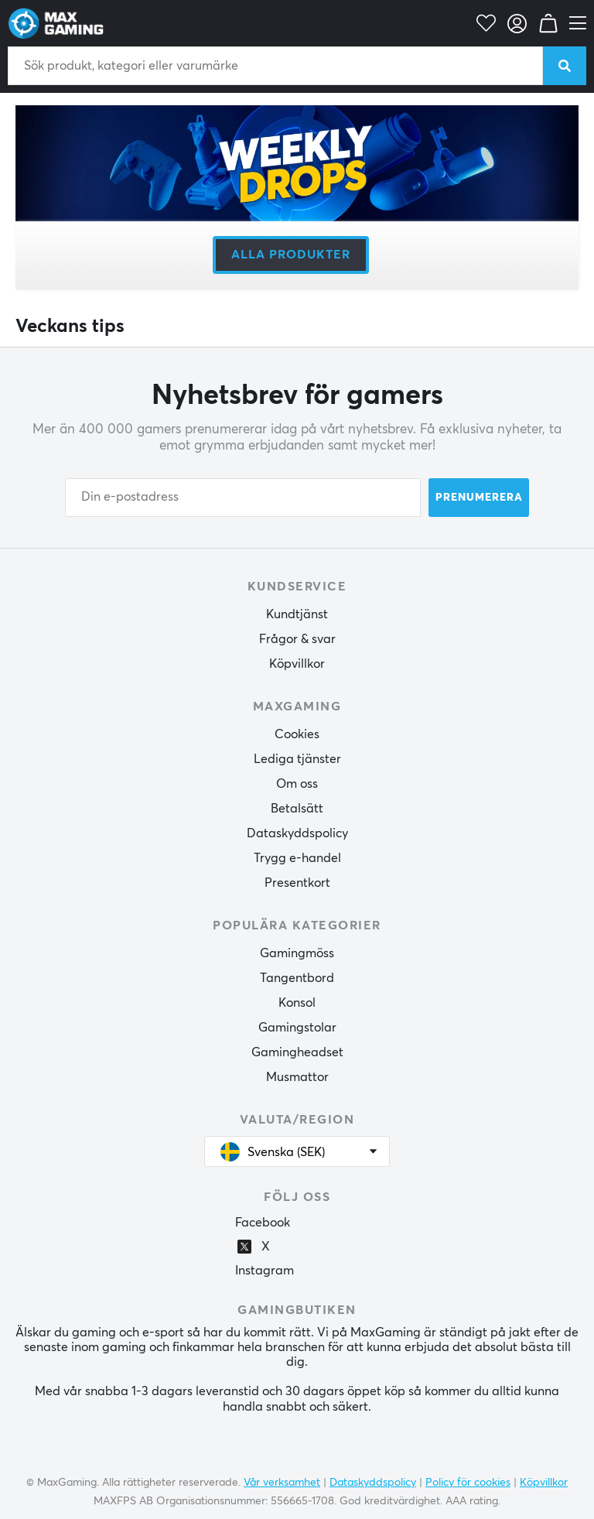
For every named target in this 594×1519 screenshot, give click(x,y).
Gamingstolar (297, 1027)
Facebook (262, 1222)
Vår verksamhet (282, 1482)
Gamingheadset (297, 1052)
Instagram (264, 1270)
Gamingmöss (297, 953)
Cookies (297, 734)
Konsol (297, 1003)
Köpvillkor (297, 664)
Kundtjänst (297, 614)
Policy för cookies (467, 1482)
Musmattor (297, 1077)
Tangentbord (297, 978)
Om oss (297, 784)
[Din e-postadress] (243, 497)
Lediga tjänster (297, 759)
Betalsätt (297, 808)
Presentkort (297, 883)
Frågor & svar (297, 639)
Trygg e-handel (297, 858)
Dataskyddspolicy (297, 833)
